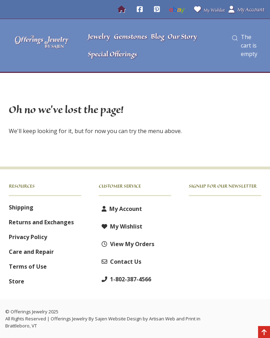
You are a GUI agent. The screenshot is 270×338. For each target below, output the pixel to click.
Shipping (21, 207)
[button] (235, 45)
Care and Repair (31, 252)
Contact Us (120, 261)
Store (16, 281)
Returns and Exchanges (41, 222)
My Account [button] (246, 9)
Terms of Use (28, 266)
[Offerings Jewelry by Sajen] (41, 45)
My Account (120, 209)
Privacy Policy (28, 237)
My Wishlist (208, 9)
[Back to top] (264, 333)
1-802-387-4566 (125, 279)
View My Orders (126, 244)
